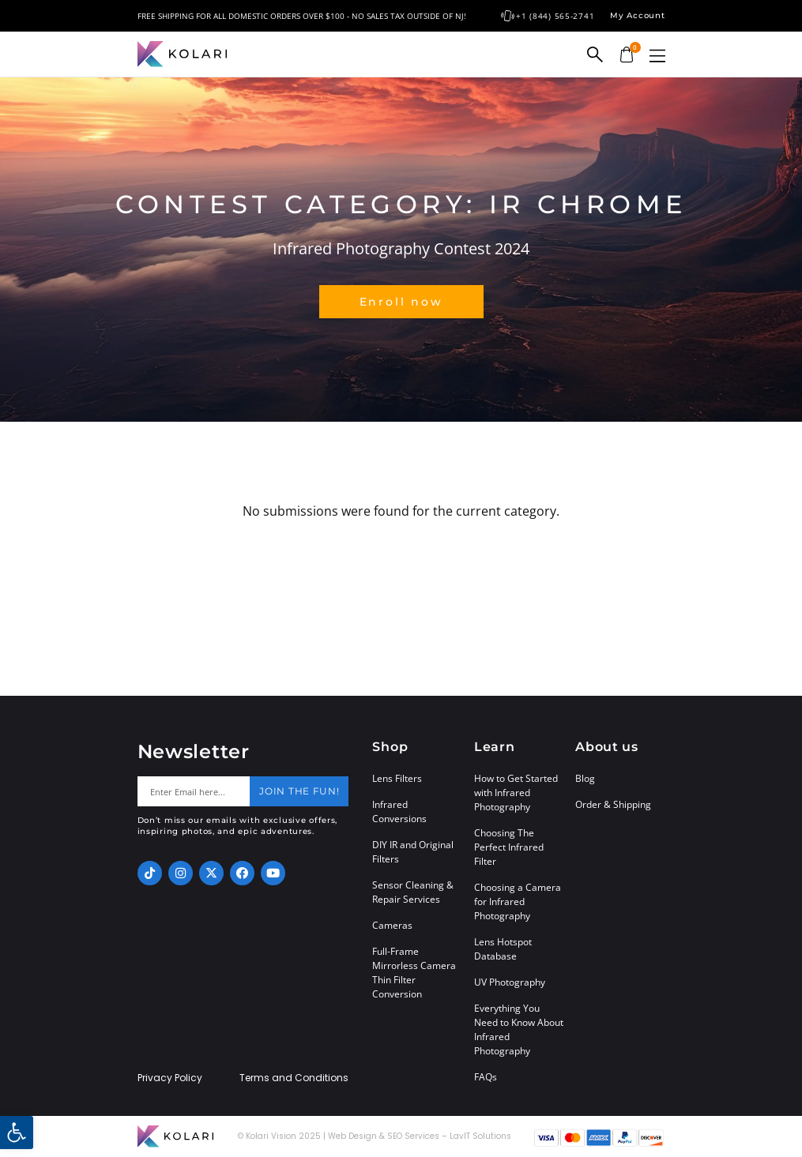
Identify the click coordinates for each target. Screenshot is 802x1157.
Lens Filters (397, 778)
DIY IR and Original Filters (413, 852)
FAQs (485, 1077)
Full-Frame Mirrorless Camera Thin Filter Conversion (414, 973)
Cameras (392, 925)
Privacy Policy (169, 1078)
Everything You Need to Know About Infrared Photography (518, 1029)
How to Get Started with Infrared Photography (516, 792)
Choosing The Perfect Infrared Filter (509, 847)
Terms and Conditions (293, 1078)
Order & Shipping (613, 804)
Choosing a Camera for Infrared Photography (517, 901)
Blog (585, 778)
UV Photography (509, 982)
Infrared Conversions (399, 811)
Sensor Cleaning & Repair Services (413, 892)
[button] (657, 55)
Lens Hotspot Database (503, 949)
